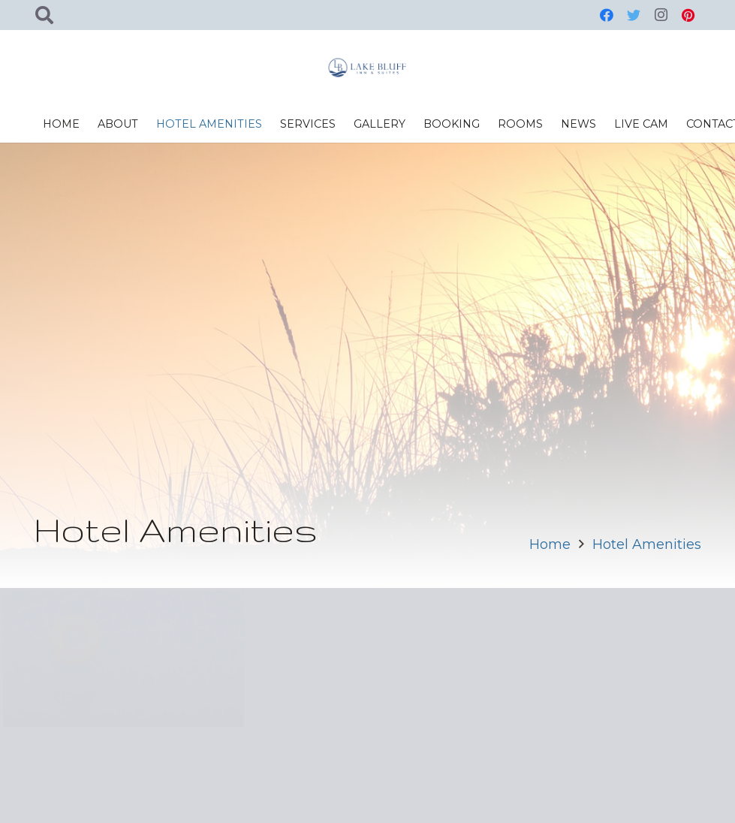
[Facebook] (606, 15)
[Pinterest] (687, 15)
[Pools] (123, 659)
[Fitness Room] (611, 659)
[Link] (368, 67)
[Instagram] (660, 15)
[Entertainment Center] (367, 659)
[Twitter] (633, 15)
